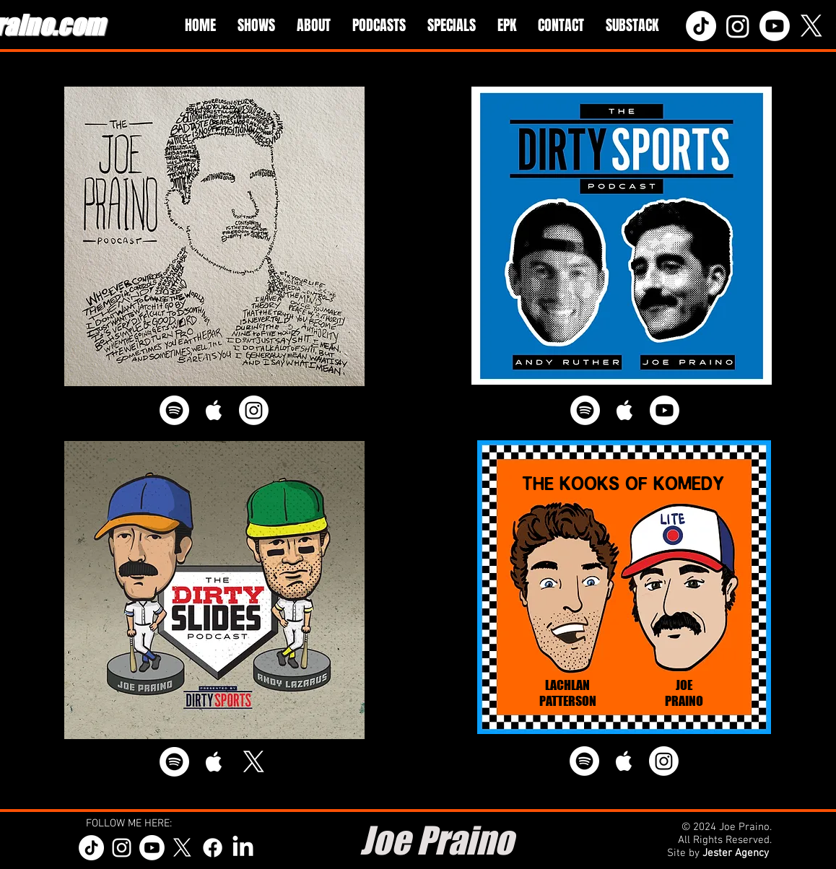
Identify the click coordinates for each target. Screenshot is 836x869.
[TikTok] (701, 26)
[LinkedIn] (243, 847)
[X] (811, 26)
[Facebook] (212, 847)
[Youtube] (774, 26)
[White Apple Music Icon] (214, 410)
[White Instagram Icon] (121, 847)
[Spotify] (174, 410)
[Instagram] (738, 26)
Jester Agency (737, 853)
